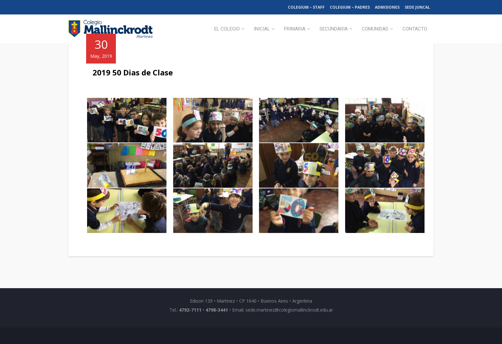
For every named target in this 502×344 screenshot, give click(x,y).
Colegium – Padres (350, 7)
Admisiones (387, 7)
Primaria (294, 29)
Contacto (414, 29)
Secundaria (334, 29)
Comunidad (375, 29)
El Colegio (227, 29)
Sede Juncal (417, 7)
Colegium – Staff (306, 7)
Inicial (262, 29)
